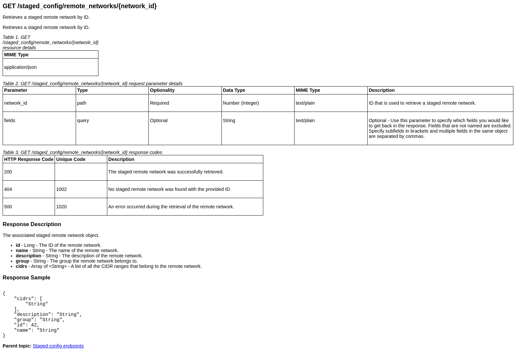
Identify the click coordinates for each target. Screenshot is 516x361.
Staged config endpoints (58, 355)
